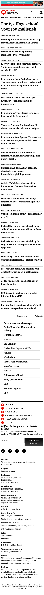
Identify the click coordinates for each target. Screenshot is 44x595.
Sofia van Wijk (7, 535)
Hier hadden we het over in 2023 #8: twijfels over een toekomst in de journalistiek (18, 100)
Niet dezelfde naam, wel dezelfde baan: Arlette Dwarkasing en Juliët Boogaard (20, 270)
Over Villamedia (14, 408)
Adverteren (11, 412)
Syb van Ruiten (7, 529)
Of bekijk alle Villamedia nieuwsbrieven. (25, 434)
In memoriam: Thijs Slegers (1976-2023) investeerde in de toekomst (20, 114)
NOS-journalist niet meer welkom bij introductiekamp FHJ (19, 295)
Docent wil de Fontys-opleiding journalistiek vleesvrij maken (16, 53)
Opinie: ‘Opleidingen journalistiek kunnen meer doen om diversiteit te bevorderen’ (18, 186)
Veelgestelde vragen (17, 419)
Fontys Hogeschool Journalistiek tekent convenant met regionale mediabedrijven (21, 258)
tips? (12, 513)
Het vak (28, 17)
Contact (9, 422)
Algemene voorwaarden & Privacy (21, 586)
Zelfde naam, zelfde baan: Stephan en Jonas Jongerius (19, 282)
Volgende (39, 316)
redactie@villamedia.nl (10, 509)
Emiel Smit (5, 538)
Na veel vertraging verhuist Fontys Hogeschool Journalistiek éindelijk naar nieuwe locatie (20, 155)
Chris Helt (5, 516)
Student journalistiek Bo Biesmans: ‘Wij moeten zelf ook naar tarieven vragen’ (20, 41)
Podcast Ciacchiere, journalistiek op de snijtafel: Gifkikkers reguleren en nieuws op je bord (21, 244)
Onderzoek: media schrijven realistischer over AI (21, 215)
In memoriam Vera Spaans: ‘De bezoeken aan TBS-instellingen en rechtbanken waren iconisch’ (21, 140)
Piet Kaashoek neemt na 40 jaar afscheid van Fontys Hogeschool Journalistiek (21, 307)
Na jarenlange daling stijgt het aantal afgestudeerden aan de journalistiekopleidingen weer (19, 171)
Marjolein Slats (7, 519)
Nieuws (4, 17)
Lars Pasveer (6, 522)
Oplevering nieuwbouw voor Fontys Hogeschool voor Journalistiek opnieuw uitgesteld (20, 201)
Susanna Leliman (8, 471)
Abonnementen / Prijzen (18, 415)
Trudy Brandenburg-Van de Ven (13, 525)
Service (9, 405)
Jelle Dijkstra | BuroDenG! (11, 545)
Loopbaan (38, 17)
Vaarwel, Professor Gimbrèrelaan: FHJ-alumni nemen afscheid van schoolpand (20, 127)
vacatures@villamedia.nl (11, 551)
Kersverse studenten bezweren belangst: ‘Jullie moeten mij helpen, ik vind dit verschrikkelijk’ (21, 67)
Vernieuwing (16, 17)
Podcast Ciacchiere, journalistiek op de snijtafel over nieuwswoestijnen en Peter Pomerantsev (21, 229)
